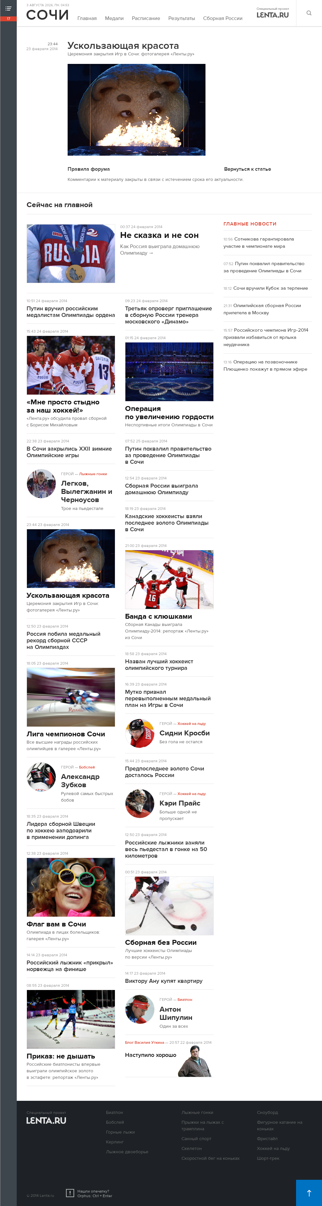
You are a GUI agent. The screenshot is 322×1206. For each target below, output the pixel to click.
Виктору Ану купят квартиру (164, 981)
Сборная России (223, 18)
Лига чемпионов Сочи (66, 734)
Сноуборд (267, 1113)
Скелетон (192, 1149)
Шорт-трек (268, 1158)
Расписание (146, 18)
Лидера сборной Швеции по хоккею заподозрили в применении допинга (61, 830)
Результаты (181, 18)
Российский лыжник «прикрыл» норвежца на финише (70, 966)
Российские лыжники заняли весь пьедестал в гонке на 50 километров (166, 849)
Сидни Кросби (185, 733)
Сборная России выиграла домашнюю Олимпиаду (161, 489)
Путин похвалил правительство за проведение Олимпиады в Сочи (168, 455)
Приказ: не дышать (61, 1056)
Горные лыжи (120, 1132)
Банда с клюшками (158, 616)
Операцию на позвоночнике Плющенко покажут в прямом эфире (265, 365)
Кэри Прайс (180, 803)
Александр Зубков (80, 780)
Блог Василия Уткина (144, 1042)
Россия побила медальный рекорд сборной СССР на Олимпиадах (63, 640)
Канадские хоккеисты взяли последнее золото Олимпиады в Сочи (167, 523)
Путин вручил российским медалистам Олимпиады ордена (71, 312)
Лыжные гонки (93, 474)
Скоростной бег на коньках (211, 1158)
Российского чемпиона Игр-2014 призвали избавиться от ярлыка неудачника (266, 337)
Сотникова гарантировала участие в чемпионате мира (259, 242)
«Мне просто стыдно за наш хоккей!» (63, 406)
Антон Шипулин (176, 1013)
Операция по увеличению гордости (169, 412)
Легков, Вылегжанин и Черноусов (86, 491)
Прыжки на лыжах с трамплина (203, 1125)
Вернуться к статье (247, 169)
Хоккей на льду (192, 723)
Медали (114, 18)
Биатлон (185, 999)
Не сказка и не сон (159, 235)
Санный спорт (196, 1139)
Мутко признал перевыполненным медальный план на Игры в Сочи (168, 698)
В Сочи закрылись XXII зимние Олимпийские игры (69, 452)
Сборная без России (161, 942)
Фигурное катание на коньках (279, 1125)
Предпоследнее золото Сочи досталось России (164, 772)
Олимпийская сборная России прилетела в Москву (262, 309)
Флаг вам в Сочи (56, 924)
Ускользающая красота (68, 595)
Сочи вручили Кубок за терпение (270, 288)
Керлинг (115, 1142)
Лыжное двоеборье (127, 1152)
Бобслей (87, 767)
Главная (87, 18)
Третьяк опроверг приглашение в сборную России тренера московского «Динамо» (168, 315)
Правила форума (89, 169)
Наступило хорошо (150, 1055)
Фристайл (267, 1139)
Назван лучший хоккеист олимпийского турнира (159, 665)
